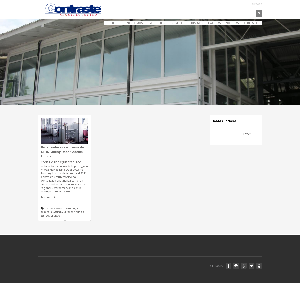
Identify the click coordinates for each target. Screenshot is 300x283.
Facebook (228, 266)
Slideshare (259, 266)
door (79, 208)
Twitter (251, 266)
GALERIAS (213, 23)
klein (67, 212)
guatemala (56, 212)
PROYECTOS (178, 23)
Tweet (247, 134)
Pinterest (236, 266)
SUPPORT (257, 4)
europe (45, 212)
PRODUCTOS (155, 23)
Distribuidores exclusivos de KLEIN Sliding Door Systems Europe (62, 151)
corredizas (68, 208)
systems (45, 215)
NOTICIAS (232, 23)
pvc (73, 212)
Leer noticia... (50, 197)
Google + (244, 266)
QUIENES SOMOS (130, 23)
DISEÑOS (197, 23)
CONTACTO (252, 23)
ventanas (56, 215)
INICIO (111, 23)
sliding (80, 212)
